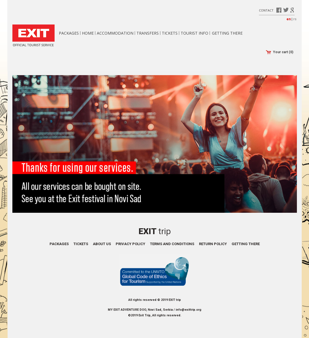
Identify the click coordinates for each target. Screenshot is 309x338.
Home (88, 33)
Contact (266, 10)
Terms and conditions (172, 244)
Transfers (147, 33)
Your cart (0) (279, 52)
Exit (154, 231)
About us (102, 244)
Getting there (227, 33)
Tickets (170, 33)
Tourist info (194, 33)
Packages (69, 33)
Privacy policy (130, 244)
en (288, 19)
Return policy (213, 244)
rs (295, 19)
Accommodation (115, 33)
